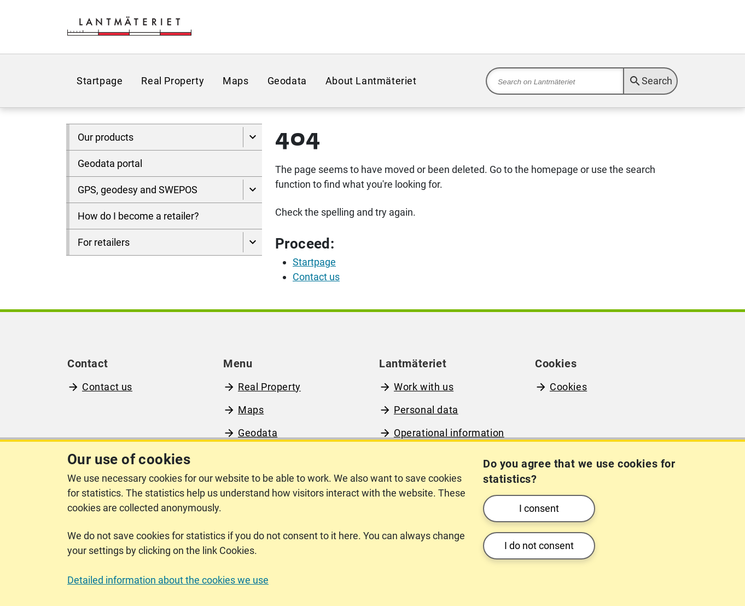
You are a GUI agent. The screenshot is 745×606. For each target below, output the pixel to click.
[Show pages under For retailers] (252, 242)
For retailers (104, 242)
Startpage (100, 80)
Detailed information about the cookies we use (168, 580)
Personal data (426, 409)
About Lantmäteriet (371, 80)
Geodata (287, 80)
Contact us (107, 387)
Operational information (449, 432)
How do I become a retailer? (138, 216)
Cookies (568, 387)
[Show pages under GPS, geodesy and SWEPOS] (252, 190)
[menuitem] (99, 80)
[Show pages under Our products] (252, 137)
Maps (235, 80)
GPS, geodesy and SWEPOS (137, 189)
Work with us (423, 387)
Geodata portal (110, 163)
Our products (105, 137)
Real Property (172, 80)
